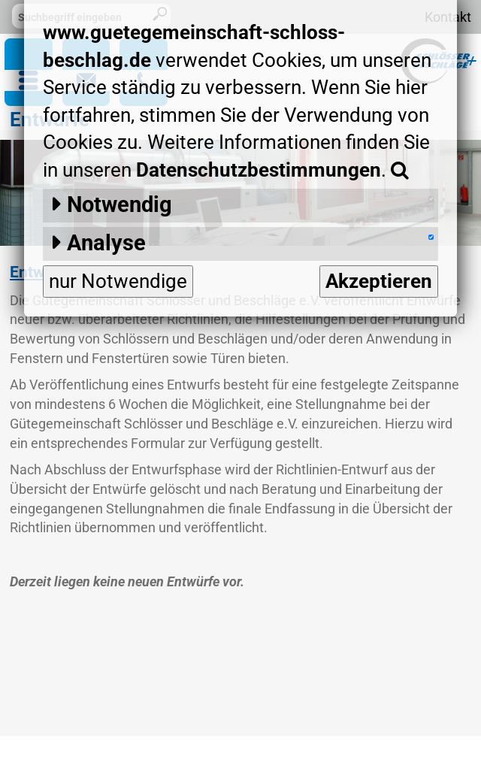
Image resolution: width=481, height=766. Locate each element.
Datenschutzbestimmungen (258, 170)
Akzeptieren (378, 281)
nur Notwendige (118, 281)
